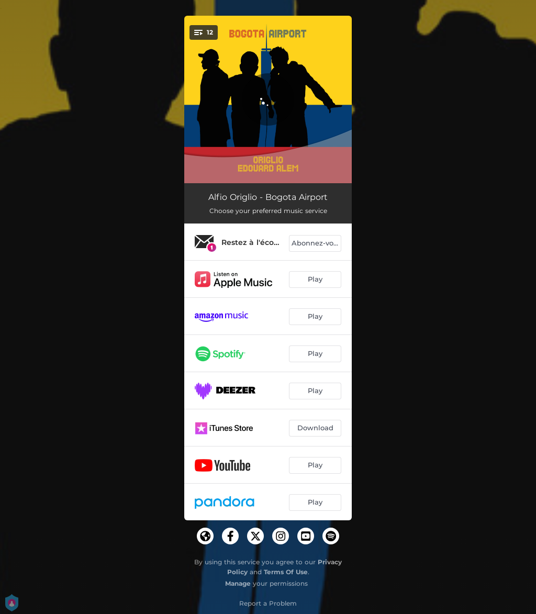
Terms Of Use (286, 572)
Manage (238, 583)
